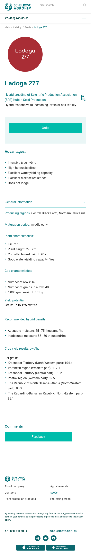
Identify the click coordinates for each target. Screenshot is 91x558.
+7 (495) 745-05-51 (17, 18)
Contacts (10, 492)
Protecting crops (60, 498)
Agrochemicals (59, 486)
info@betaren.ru (63, 530)
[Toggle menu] (84, 18)
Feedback (38, 437)
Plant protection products (20, 498)
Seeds (54, 492)
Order (45, 128)
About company (14, 486)
